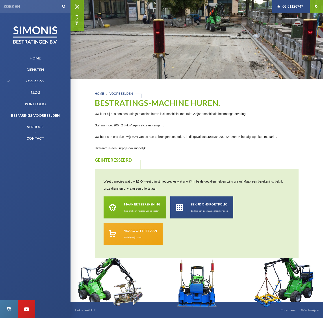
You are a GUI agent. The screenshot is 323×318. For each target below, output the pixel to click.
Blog (35, 92)
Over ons (35, 81)
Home (35, 58)
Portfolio (35, 104)
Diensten (35, 69)
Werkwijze (310, 310)
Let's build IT (85, 310)
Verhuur (35, 127)
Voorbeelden (121, 93)
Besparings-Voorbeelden (35, 115)
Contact (35, 138)
